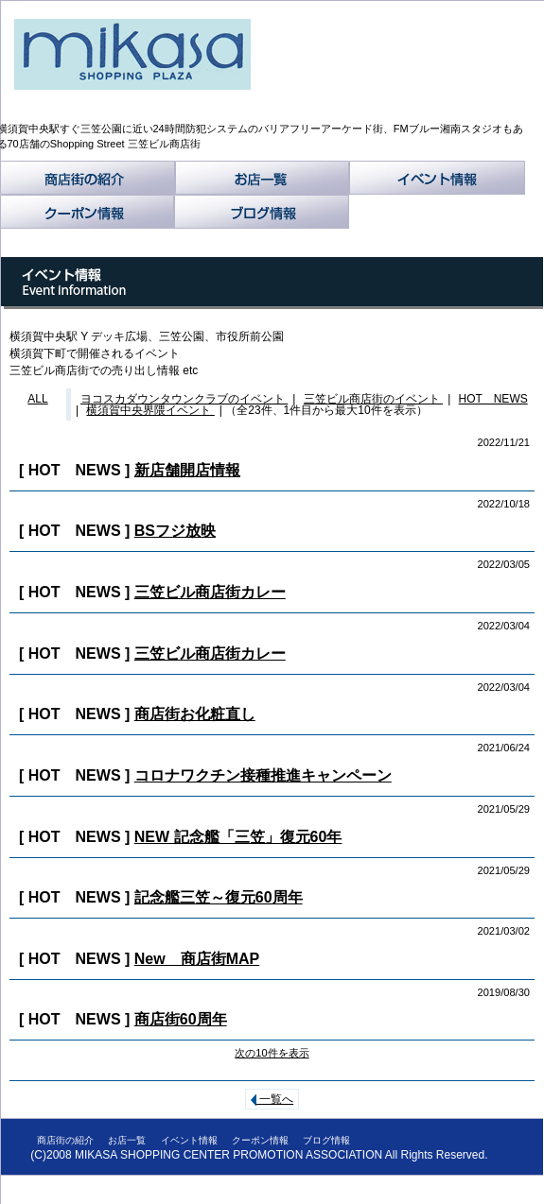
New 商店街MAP (196, 959)
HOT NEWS (493, 398)
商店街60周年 (180, 1019)
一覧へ (272, 1099)
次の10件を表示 (271, 1052)
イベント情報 (437, 178)
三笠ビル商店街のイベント (373, 398)
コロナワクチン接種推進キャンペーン (263, 775)
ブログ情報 (261, 212)
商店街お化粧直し (194, 714)
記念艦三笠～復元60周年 (218, 897)
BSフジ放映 (175, 531)
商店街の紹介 (87, 178)
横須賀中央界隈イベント (150, 410)
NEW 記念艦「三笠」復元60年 (238, 837)
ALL (37, 398)
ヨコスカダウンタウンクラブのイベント (184, 398)
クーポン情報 (87, 212)
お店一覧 (262, 178)
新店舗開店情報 (187, 470)
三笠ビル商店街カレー (210, 592)
